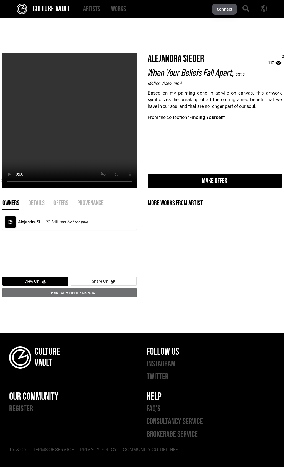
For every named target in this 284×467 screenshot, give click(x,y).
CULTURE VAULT (43, 9)
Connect (224, 9)
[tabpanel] (69, 244)
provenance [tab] (90, 203)
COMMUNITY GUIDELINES (150, 449)
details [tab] (36, 203)
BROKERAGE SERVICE (172, 434)
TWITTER (157, 377)
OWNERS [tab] (10, 203)
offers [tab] (60, 203)
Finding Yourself (206, 117)
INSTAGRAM (161, 364)
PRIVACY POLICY (98, 449)
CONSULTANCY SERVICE (175, 422)
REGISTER (21, 409)
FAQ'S (153, 409)
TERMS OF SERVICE (53, 449)
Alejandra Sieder (176, 59)
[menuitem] (92, 9)
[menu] (145, 9)
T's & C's (18, 449)
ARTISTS (91, 9)
